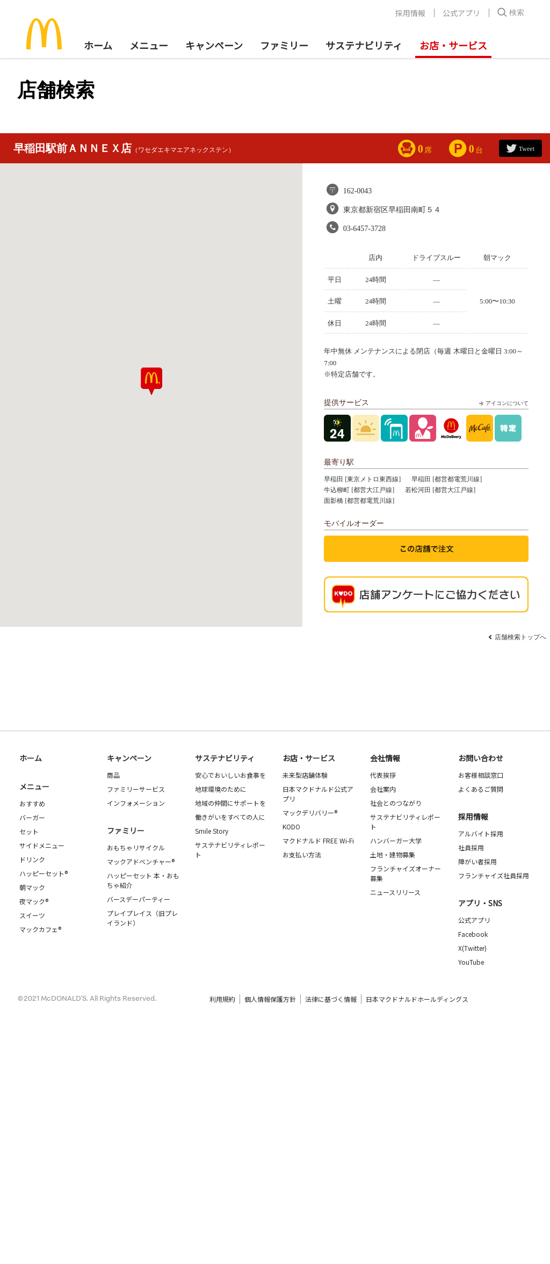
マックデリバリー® (310, 812)
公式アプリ (461, 13)
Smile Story (211, 830)
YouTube (471, 961)
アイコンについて (503, 403)
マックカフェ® (40, 929)
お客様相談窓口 (480, 774)
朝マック (32, 887)
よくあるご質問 (480, 788)
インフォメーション (136, 802)
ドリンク (32, 859)
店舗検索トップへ (520, 637)
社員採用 (471, 847)
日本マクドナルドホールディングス (417, 998)
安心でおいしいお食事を (230, 774)
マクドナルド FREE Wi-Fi (318, 840)
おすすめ (32, 803)
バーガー (32, 817)
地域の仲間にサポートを (230, 802)
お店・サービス (453, 45)
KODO (291, 826)
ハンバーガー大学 (396, 840)
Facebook (473, 933)
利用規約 (222, 998)
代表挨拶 (383, 774)
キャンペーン (214, 45)
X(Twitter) (472, 947)
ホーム (98, 45)
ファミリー (284, 45)
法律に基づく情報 (331, 998)
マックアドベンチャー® (141, 861)
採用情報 (410, 13)
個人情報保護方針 (270, 998)
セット (29, 831)
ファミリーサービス (136, 788)
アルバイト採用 (480, 833)
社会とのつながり (396, 802)
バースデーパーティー (138, 899)
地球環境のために (221, 788)
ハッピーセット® (43, 873)
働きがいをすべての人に (230, 816)
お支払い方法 (302, 854)
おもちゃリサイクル (136, 847)
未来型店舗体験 (305, 774)
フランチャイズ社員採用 (493, 875)
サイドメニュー (41, 845)
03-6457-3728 (364, 229)
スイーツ (32, 915)
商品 (113, 774)
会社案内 (383, 788)
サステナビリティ (363, 45)
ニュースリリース (395, 892)
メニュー (34, 786)
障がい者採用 (477, 861)
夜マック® (33, 901)
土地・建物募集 (392, 854)
